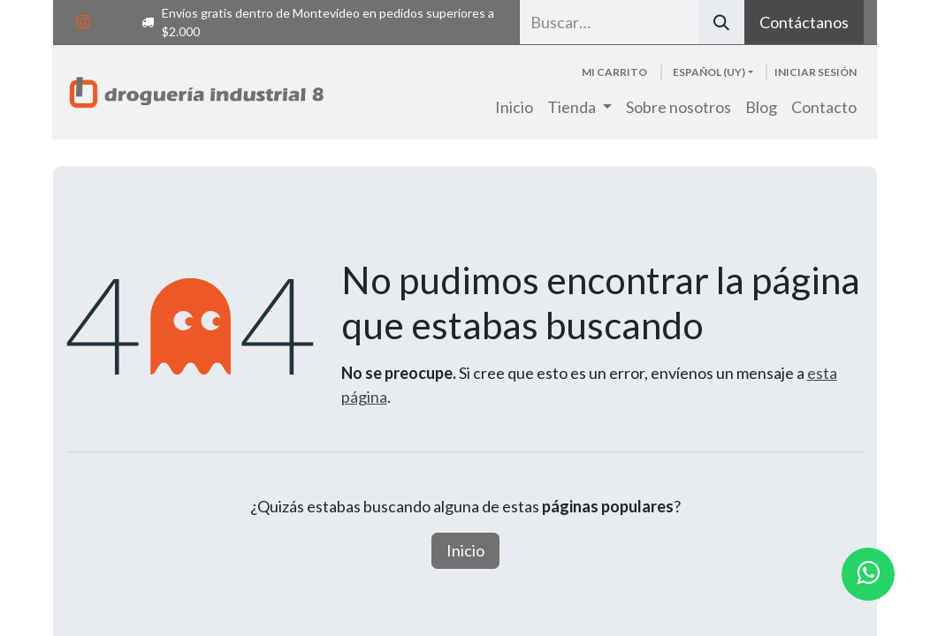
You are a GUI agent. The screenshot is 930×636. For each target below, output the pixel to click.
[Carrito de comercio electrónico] (614, 72)
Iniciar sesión (815, 72)
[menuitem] (514, 107)
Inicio (465, 550)
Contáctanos (804, 22)
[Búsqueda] (721, 22)
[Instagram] (82, 22)
